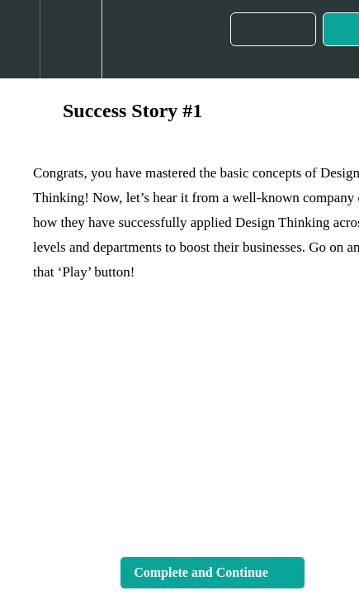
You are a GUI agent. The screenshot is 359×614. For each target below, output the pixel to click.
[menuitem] (71, 39)
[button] (20, 39)
